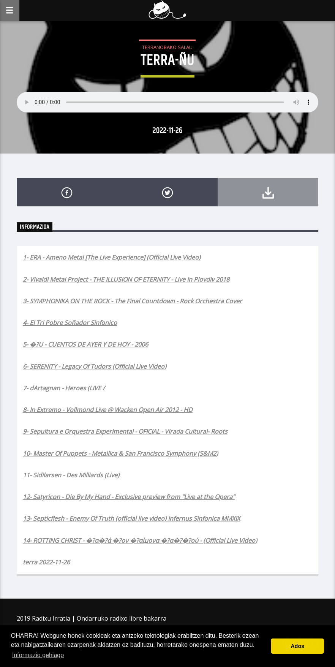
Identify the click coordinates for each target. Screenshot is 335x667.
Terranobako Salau (167, 47)
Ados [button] (297, 646)
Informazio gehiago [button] (38, 655)
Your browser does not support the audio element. (167, 102)
